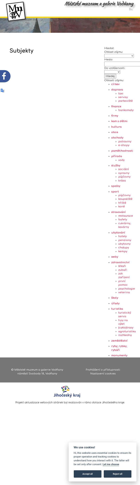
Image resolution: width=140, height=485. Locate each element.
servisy (123, 114)
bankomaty (126, 127)
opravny (123, 190)
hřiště (122, 220)
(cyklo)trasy (125, 345)
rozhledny (125, 352)
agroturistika (127, 348)
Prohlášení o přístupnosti (103, 371)
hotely (122, 253)
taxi (120, 110)
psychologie (126, 306)
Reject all (117, 474)
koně (121, 223)
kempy (122, 268)
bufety (122, 236)
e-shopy (123, 162)
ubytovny (124, 261)
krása (122, 197)
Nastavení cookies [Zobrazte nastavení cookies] (103, 374)
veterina (124, 309)
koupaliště (125, 216)
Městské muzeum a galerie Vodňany (98, 3)
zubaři (122, 287)
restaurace (125, 233)
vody (121, 177)
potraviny (124, 158)
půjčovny (124, 194)
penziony (124, 257)
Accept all (88, 474)
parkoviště (125, 118)
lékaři (122, 283)
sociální (123, 186)
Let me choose (111, 464)
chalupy (123, 265)
